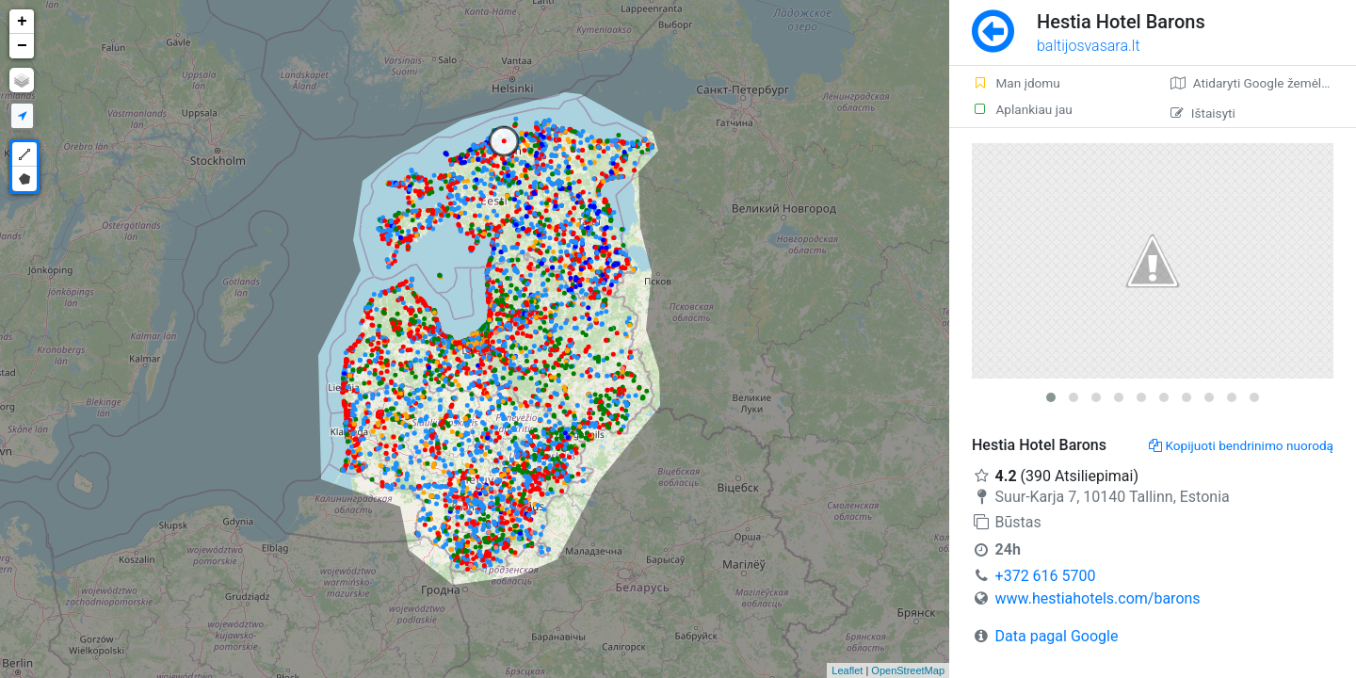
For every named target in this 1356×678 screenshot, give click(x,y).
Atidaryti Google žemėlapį (1254, 82)
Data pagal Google (1057, 636)
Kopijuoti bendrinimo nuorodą (1241, 445)
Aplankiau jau (1022, 109)
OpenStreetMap (907, 670)
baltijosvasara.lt (1088, 46)
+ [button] (22, 21)
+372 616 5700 (1045, 576)
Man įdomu (1016, 82)
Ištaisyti (1202, 113)
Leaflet (847, 670)
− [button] (22, 46)
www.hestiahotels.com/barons (1098, 598)
